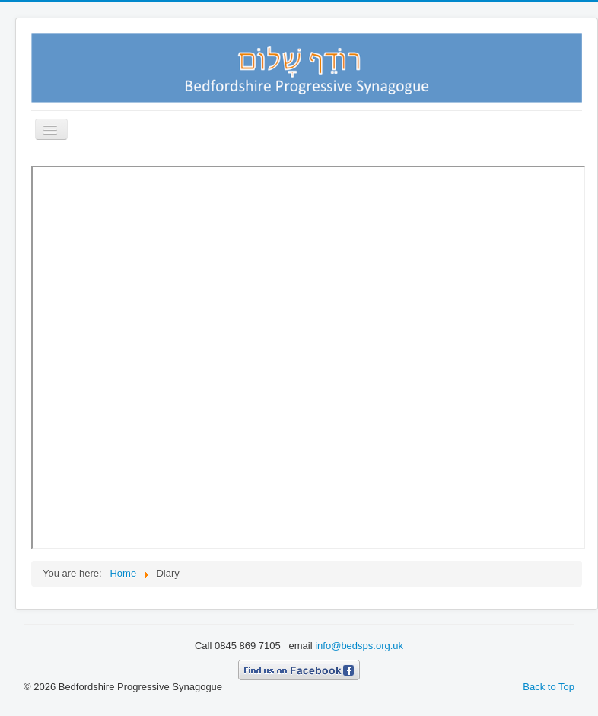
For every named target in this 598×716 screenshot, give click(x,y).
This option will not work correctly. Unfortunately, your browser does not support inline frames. (308, 357)
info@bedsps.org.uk (359, 645)
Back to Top (548, 686)
